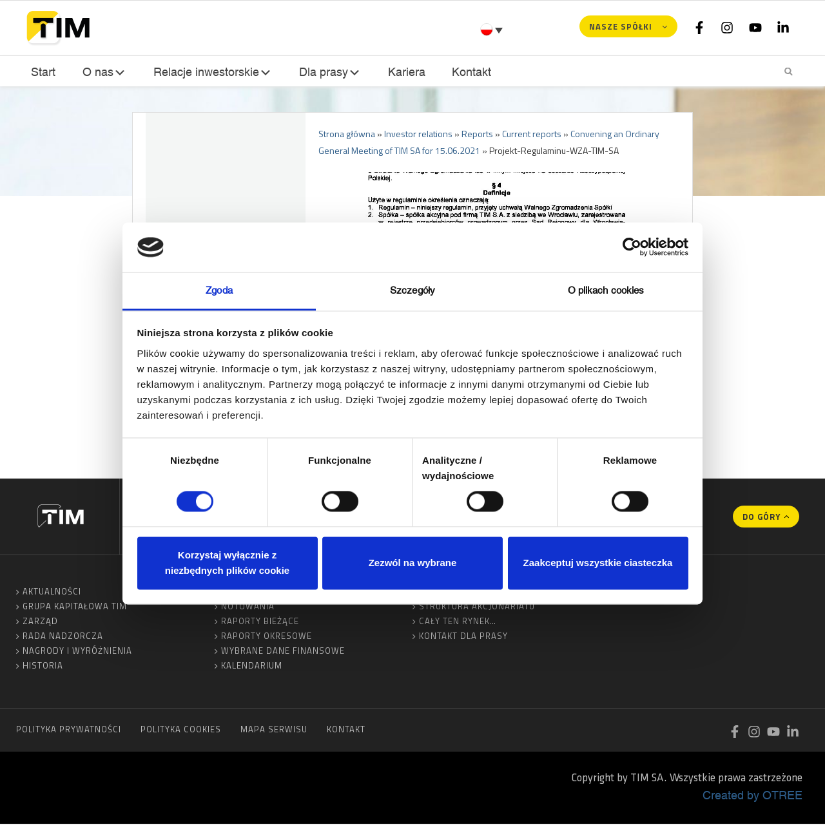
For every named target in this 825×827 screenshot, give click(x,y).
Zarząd (40, 623)
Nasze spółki (620, 26)
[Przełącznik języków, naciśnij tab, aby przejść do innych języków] (493, 29)
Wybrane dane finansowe (283, 653)
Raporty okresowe (266, 638)
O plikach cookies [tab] (606, 290)
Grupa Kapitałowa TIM (75, 608)
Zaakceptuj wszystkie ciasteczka (598, 562)
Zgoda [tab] (219, 290)
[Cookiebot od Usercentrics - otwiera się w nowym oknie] (632, 247)
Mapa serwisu (273, 731)
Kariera (404, 71)
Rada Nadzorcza (63, 638)
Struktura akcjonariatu (477, 608)
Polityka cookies (181, 731)
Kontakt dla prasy (463, 638)
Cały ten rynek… (457, 623)
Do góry (761, 519)
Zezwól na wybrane (413, 562)
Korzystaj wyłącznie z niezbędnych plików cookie (227, 562)
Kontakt (468, 71)
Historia (43, 667)
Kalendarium (251, 667)
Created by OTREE (752, 797)
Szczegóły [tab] (412, 290)
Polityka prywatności (68, 731)
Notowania (248, 608)
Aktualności (52, 593)
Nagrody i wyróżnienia (77, 653)
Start (42, 71)
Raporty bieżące (260, 623)
